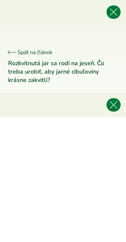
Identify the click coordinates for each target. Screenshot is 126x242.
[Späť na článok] (114, 12)
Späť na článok (30, 52)
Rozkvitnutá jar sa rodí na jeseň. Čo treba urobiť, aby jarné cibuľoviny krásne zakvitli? (56, 71)
